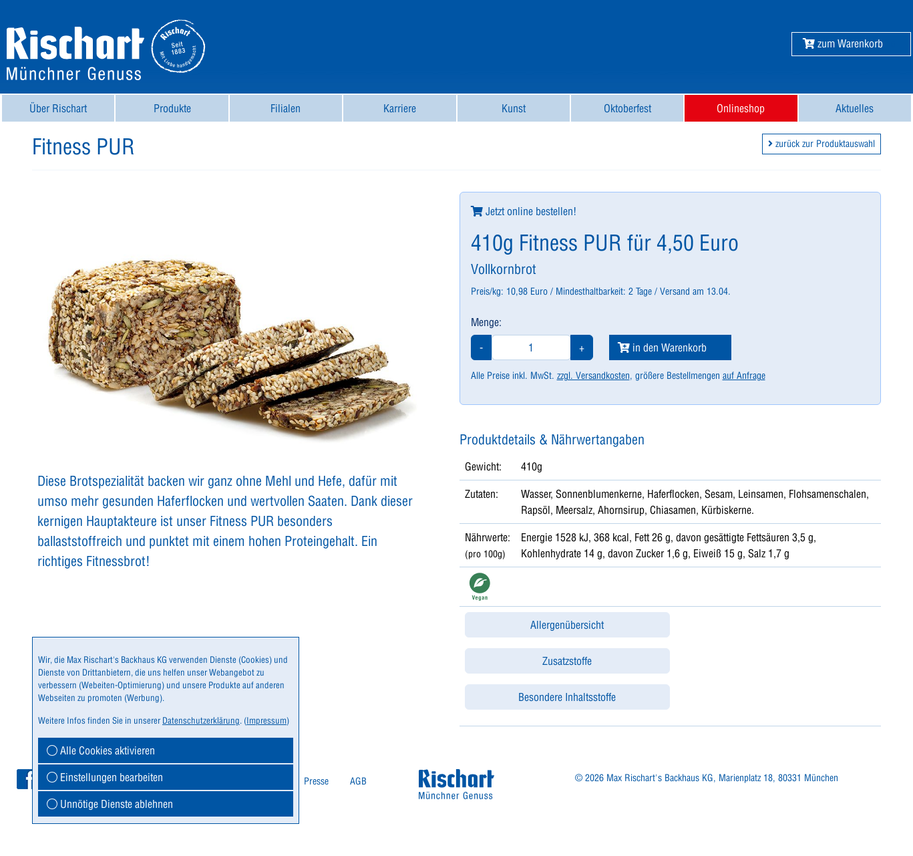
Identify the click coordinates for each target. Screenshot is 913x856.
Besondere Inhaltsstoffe (567, 697)
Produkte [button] (172, 108)
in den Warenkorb (662, 347)
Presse (316, 781)
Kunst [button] (514, 108)
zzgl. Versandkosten (593, 376)
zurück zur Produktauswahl (821, 144)
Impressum (266, 720)
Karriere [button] (399, 108)
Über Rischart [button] (58, 108)
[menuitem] (58, 108)
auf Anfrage (744, 376)
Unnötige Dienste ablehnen (110, 804)
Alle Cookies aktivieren (101, 750)
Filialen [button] (285, 108)
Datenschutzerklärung (201, 720)
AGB (358, 781)
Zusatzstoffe (567, 661)
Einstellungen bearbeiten (105, 777)
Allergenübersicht (567, 624)
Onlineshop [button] (741, 108)
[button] (843, 43)
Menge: (486, 322)
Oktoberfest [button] (627, 108)
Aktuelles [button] (855, 108)
